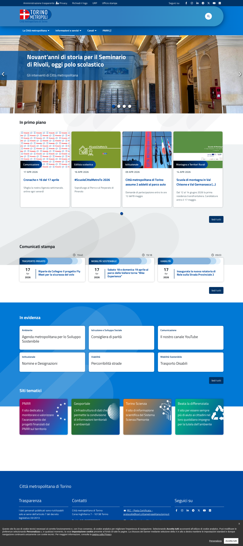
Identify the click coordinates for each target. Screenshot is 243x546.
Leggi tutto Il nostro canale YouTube (190, 338)
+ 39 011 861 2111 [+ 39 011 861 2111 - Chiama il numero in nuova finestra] (96, 526)
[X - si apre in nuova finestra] (208, 3)
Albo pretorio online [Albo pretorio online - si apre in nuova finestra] (29, 529)
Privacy (63, 3)
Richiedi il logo (79, 3)
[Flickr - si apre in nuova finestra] (220, 3)
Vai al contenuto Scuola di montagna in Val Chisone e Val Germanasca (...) (197, 169)
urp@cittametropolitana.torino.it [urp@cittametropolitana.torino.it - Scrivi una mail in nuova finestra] (142, 520)
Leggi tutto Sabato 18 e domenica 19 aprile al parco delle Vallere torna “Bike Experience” (121, 270)
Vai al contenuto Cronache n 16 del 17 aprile (45, 169)
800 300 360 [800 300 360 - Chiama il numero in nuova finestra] (102, 533)
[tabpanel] (121, 74)
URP (95, 3)
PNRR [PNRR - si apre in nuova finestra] (106, 30)
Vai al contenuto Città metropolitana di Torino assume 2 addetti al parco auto (147, 169)
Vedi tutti (217, 219)
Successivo (239, 74)
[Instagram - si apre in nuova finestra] (192, 3)
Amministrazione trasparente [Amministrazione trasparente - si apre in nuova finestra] (38, 3)
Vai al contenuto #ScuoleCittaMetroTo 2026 (96, 169)
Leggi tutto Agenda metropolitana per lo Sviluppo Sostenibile (52, 338)
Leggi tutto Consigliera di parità (121, 338)
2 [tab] (119, 106)
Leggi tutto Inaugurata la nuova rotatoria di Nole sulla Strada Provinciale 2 (190, 270)
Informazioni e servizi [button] (67, 30)
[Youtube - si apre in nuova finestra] (214, 3)
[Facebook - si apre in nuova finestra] (186, 3)
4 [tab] (129, 106)
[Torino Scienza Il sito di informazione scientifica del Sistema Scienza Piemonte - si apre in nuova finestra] (147, 417)
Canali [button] (90, 30)
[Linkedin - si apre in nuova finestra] (197, 3)
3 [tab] (124, 106)
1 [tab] (113, 106)
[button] (208, 16)
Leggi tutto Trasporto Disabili (190, 362)
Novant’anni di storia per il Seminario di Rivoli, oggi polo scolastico (76, 60)
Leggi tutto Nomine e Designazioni (52, 362)
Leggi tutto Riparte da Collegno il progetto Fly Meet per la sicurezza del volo (52, 270)
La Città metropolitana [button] (35, 30)
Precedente (3, 74)
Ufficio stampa (109, 3)
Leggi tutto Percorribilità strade (121, 362)
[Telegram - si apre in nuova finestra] (203, 3)
